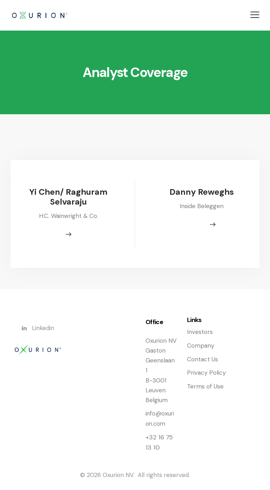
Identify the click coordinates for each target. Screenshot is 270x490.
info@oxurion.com (160, 419)
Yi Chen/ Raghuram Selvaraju (68, 197)
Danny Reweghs (201, 192)
